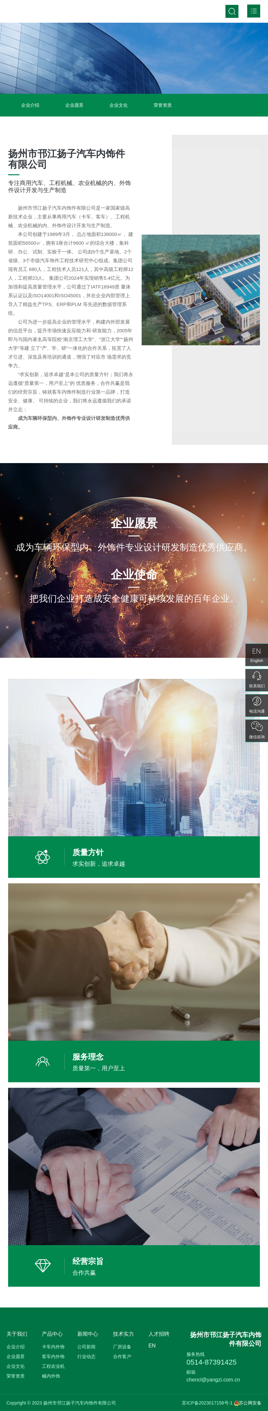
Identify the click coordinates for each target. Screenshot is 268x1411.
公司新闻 (86, 1346)
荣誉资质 (163, 105)
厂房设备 (122, 1346)
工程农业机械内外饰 (53, 1371)
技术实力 (123, 1334)
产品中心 (52, 1334)
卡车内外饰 (53, 1346)
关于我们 (16, 1334)
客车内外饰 (53, 1356)
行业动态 (86, 1356)
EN (152, 1345)
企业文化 (118, 105)
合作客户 (122, 1356)
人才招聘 (158, 1334)
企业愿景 (74, 105)
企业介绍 (30, 105)
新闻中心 (87, 1334)
